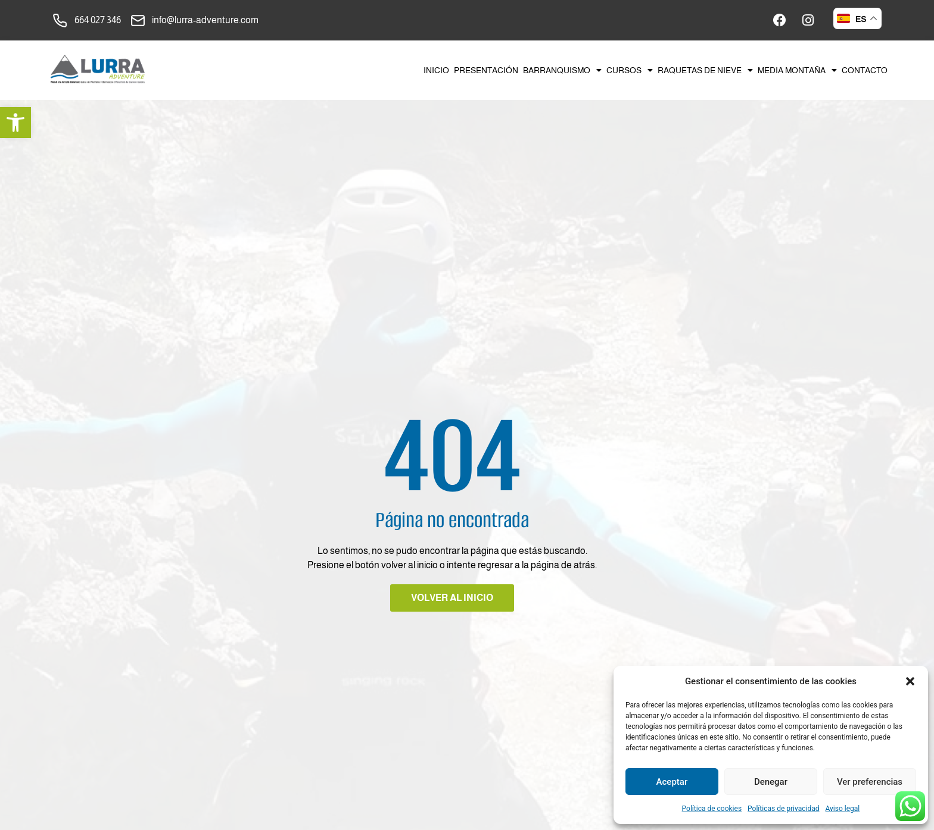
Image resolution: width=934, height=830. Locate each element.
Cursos (629, 70)
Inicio (436, 70)
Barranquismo (562, 70)
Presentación (486, 70)
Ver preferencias (869, 781)
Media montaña (797, 70)
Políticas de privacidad (783, 808)
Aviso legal (843, 808)
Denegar (770, 781)
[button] (15, 122)
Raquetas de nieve (705, 70)
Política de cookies (712, 808)
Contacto (865, 70)
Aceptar (672, 781)
